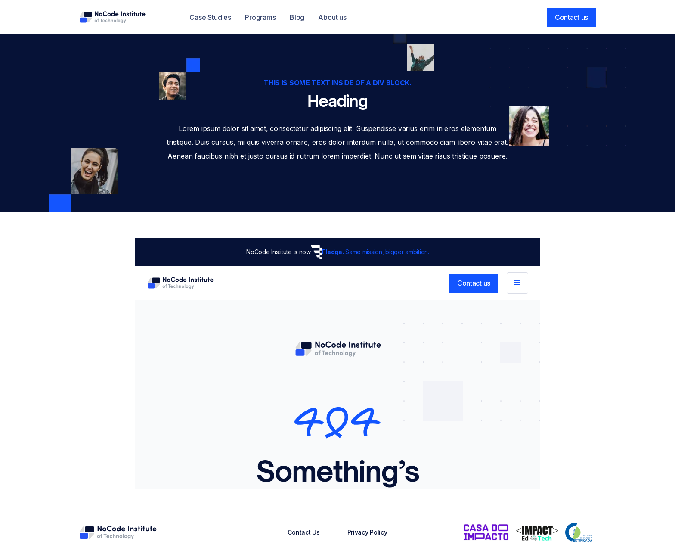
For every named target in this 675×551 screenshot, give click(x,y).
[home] (112, 17)
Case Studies (210, 17)
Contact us (571, 17)
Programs (260, 17)
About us (332, 17)
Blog (297, 17)
